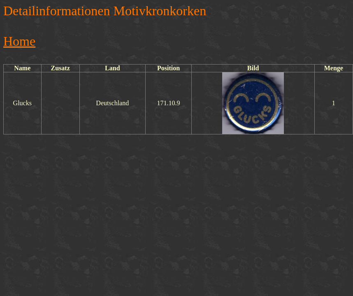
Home (19, 41)
